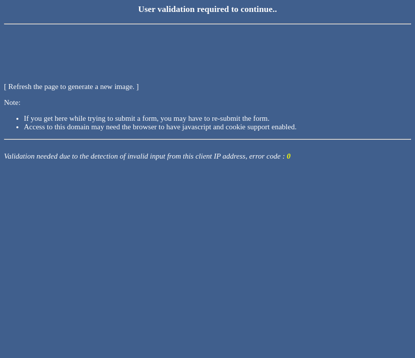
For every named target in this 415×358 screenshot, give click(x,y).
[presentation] (79, 47)
